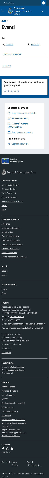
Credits (15, 465)
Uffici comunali (8, 407)
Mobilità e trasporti (9, 252)
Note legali (6, 415)
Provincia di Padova (10, 390)
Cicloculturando (8, 394)
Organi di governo (9, 197)
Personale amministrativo (12, 201)
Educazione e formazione (12, 244)
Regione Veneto (9, 3)
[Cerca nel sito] (41, 11)
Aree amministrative (10, 185)
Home (4, 20)
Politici (4, 205)
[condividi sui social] (8, 45)
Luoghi (4, 289)
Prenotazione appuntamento (14, 432)
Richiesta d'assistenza (11, 435)
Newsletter (6, 452)
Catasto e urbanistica (10, 236)
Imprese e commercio (10, 248)
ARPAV (5, 399)
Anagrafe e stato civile (11, 227)
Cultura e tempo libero (11, 240)
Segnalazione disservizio (12, 429)
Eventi (4, 293)
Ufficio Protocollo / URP (11, 344)
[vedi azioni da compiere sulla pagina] (33, 45)
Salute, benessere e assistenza (14, 256)
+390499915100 (17, 316)
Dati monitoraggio (9, 462)
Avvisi (4, 274)
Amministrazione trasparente (14, 423)
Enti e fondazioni (9, 193)
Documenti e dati (9, 189)
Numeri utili (6, 352)
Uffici (4, 209)
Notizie (4, 270)
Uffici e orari (6, 348)
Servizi (30, 462)
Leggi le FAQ (7, 426)
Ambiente (6, 223)
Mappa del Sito (34, 465)
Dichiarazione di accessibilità (13, 403)
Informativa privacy (10, 411)
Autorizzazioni (7, 232)
